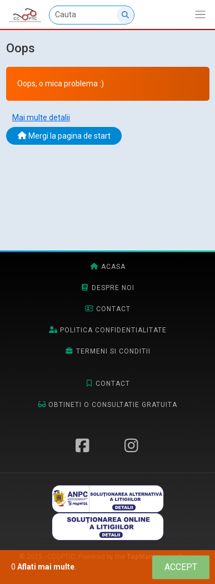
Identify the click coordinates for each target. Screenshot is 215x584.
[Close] (180, 567)
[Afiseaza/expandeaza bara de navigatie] (200, 15)
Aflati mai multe (45, 566)
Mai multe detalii (41, 117)
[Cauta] (92, 15)
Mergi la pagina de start (64, 135)
